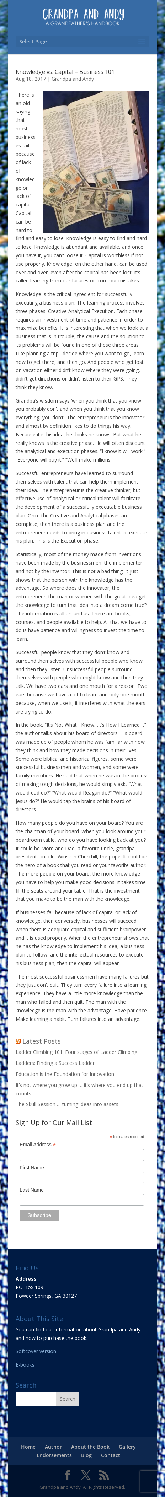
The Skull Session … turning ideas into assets (67, 1104)
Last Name (32, 1190)
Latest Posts (41, 1041)
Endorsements (54, 1455)
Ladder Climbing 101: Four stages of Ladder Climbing (76, 1052)
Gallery (127, 1446)
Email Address (38, 1144)
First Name (32, 1167)
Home (28, 1446)
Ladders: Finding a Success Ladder (55, 1063)
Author (53, 1446)
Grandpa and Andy (73, 78)
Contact (110, 1455)
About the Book (90, 1446)
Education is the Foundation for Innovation (65, 1074)
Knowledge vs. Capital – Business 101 (65, 72)
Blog (86, 1455)
